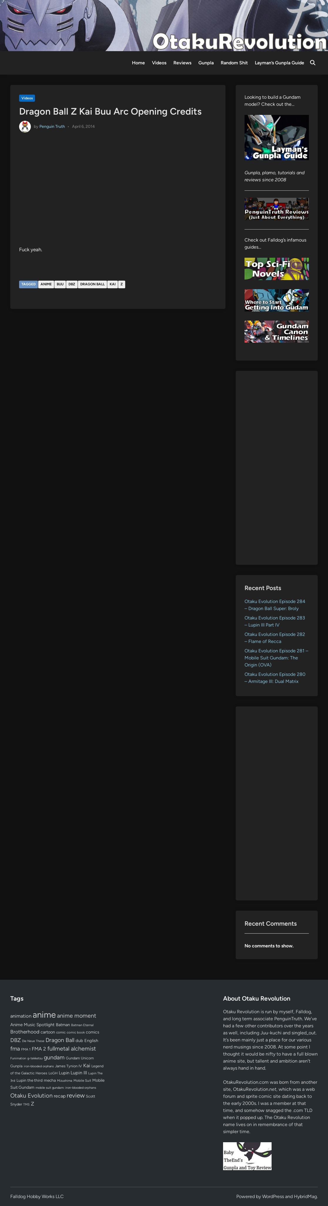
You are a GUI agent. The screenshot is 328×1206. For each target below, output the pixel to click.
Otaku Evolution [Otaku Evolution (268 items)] (31, 1095)
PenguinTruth (288, 1018)
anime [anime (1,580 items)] (44, 1014)
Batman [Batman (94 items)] (63, 1024)
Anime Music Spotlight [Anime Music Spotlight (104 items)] (32, 1024)
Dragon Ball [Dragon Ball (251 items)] (60, 1039)
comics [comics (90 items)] (92, 1032)
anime (46, 284)
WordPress (273, 1196)
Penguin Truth (52, 126)
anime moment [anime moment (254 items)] (76, 1015)
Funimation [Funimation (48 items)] (18, 1058)
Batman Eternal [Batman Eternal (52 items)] (82, 1025)
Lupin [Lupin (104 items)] (64, 1073)
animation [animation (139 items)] (20, 1016)
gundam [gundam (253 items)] (54, 1057)
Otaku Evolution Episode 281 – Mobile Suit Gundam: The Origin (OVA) (276, 658)
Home (138, 63)
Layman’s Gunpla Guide (279, 63)
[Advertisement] (277, 468)
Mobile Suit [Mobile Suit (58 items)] (82, 1080)
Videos (159, 63)
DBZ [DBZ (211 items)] (15, 1040)
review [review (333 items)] (76, 1095)
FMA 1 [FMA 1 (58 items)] (26, 1049)
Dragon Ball (92, 284)
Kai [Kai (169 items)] (86, 1065)
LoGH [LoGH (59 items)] (53, 1073)
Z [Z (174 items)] (32, 1104)
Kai (113, 284)
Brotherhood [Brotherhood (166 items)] (24, 1032)
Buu (60, 284)
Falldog (303, 1011)
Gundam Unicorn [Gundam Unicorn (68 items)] (80, 1058)
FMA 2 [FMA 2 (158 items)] (39, 1049)
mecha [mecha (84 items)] (50, 1080)
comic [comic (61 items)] (61, 1032)
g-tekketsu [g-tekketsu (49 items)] (35, 1058)
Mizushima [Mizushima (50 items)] (64, 1081)
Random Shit (234, 63)
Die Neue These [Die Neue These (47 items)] (33, 1041)
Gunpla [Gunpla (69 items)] (16, 1066)
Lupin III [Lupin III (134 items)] (79, 1073)
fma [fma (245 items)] (15, 1048)
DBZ (71, 284)
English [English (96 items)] (91, 1040)
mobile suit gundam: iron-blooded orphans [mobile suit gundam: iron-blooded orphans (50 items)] (66, 1088)
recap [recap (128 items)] (60, 1096)
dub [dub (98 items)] (79, 1040)
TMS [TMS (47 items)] (26, 1104)
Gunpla (206, 63)
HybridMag (305, 1196)
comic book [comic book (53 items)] (76, 1032)
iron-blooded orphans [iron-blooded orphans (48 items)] (39, 1066)
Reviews (182, 63)
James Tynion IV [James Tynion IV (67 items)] (68, 1066)
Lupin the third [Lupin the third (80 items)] (29, 1080)
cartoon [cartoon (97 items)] (48, 1032)
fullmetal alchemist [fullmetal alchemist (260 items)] (71, 1048)
